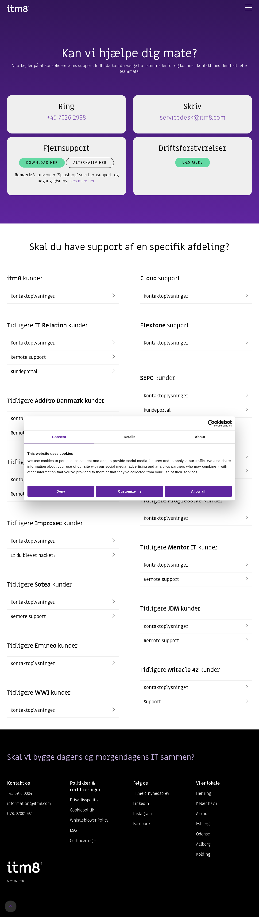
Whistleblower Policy (89, 820)
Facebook (142, 823)
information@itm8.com (29, 803)
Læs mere (192, 162)
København (206, 803)
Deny (61, 491)
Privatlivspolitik (84, 800)
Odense (203, 834)
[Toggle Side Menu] (248, 7)
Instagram (142, 813)
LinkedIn (141, 803)
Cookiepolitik (82, 810)
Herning (203, 793)
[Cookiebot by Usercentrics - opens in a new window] (211, 423)
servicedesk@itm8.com (192, 117)
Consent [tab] (59, 437)
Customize (129, 491)
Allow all (198, 491)
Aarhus (202, 813)
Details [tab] (129, 437)
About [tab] (200, 437)
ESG (73, 830)
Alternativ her (90, 162)
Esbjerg (202, 823)
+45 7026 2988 (66, 117)
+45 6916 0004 (19, 793)
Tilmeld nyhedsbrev (151, 793)
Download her (42, 162)
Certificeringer (83, 840)
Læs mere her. (82, 181)
